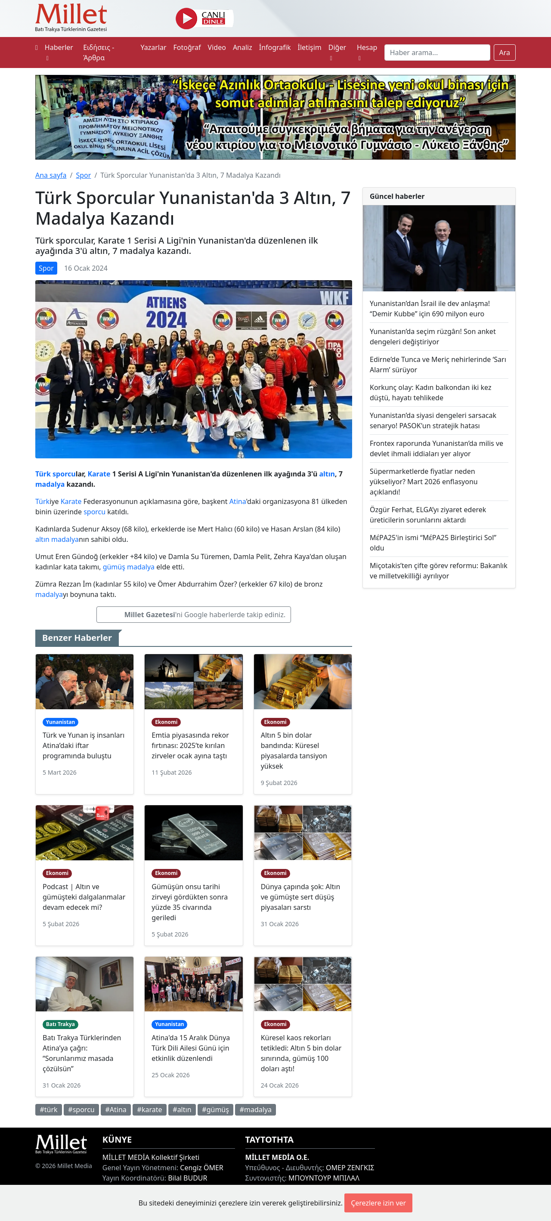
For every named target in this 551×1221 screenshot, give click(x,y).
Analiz (242, 47)
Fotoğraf (187, 47)
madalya (50, 484)
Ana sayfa (51, 175)
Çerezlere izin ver (378, 1203)
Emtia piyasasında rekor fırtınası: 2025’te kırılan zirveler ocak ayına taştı (190, 745)
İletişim (310, 47)
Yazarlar (153, 47)
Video (217, 47)
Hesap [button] (367, 52)
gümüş (114, 567)
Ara (505, 52)
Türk (43, 474)
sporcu (64, 474)
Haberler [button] (59, 52)
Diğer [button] (337, 52)
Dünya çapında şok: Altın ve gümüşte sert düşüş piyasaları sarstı (301, 897)
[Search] (437, 52)
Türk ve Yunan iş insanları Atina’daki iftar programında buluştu (83, 745)
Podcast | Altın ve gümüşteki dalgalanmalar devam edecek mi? (84, 897)
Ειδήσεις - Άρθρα (98, 52)
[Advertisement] (439, 656)
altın (326, 474)
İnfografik (275, 47)
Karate (98, 474)
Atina (237, 501)
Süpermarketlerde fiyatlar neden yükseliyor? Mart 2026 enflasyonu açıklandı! (424, 482)
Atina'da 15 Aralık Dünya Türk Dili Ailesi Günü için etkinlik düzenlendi (191, 1048)
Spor (83, 175)
